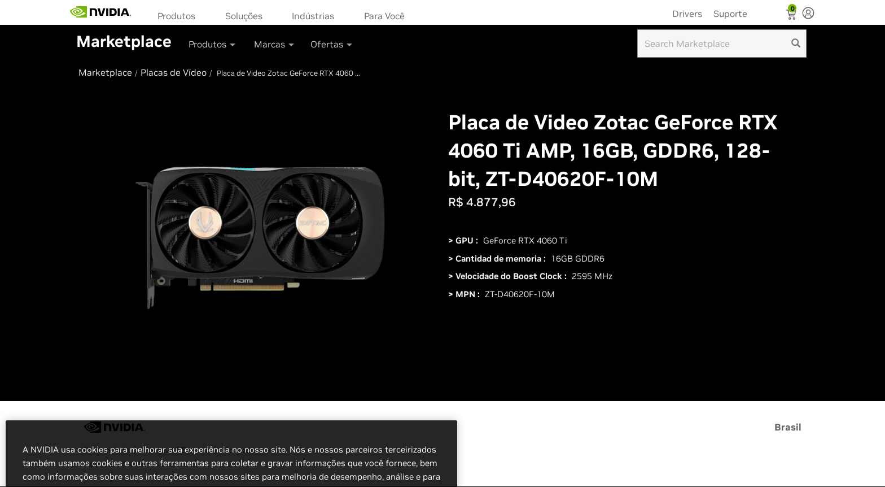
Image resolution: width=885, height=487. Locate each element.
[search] (795, 43)
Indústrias (313, 15)
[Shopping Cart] (792, 16)
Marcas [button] (275, 44)
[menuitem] (180, 15)
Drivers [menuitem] (687, 13)
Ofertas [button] (332, 44)
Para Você (384, 15)
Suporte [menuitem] (730, 13)
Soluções (243, 15)
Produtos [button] (213, 44)
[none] (808, 14)
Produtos (176, 15)
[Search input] (722, 43)
